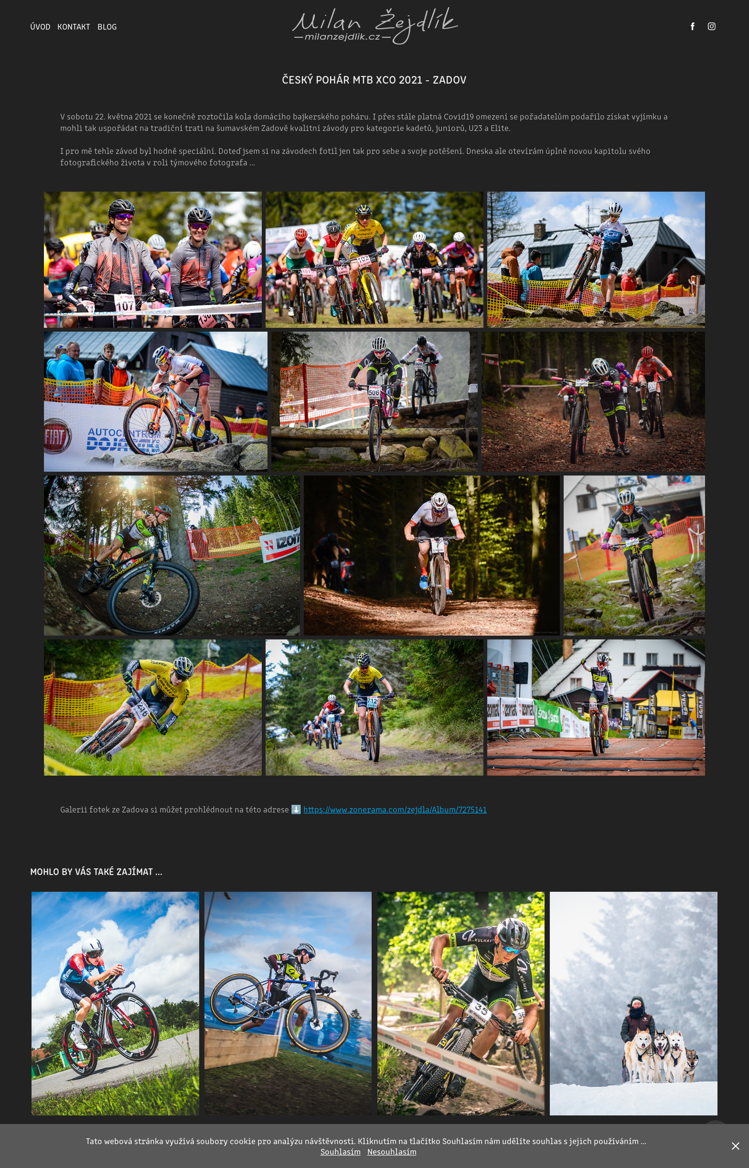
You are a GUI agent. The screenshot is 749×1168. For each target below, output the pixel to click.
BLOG (107, 26)
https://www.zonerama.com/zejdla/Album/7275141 (395, 808)
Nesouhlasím (392, 1151)
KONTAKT (73, 26)
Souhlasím (341, 1151)
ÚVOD (40, 26)
